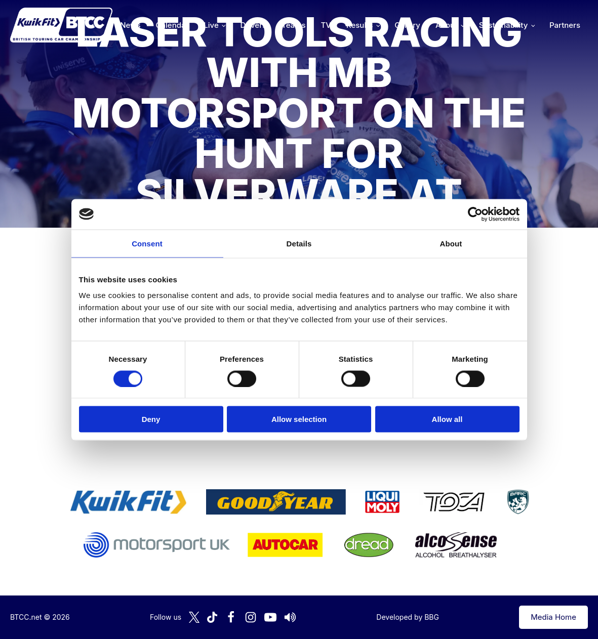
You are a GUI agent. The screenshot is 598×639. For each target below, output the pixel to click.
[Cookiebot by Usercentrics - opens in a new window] (475, 214)
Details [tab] (299, 243)
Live (211, 25)
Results (359, 25)
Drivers (253, 25)
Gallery (407, 25)
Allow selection (299, 419)
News (130, 25)
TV (326, 25)
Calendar (172, 25)
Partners (564, 25)
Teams (294, 25)
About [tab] (451, 243)
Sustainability (503, 25)
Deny (151, 419)
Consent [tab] (147, 243)
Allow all (447, 419)
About (446, 25)
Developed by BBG (407, 617)
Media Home (553, 617)
